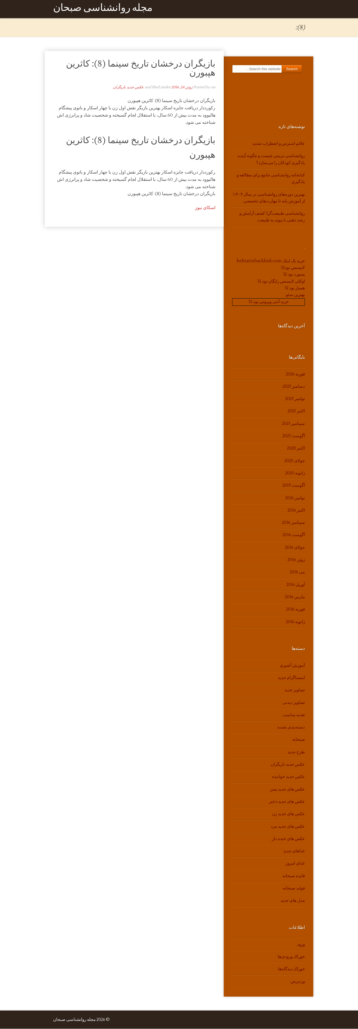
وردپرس (298, 981)
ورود (301, 944)
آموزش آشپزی (292, 665)
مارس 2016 (295, 597)
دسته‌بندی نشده (291, 727)
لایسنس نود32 (293, 268)
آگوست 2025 (293, 436)
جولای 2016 (295, 547)
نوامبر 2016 (295, 498)
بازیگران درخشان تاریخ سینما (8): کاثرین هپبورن (140, 68)
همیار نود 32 (294, 288)
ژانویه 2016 (295, 622)
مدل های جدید (293, 900)
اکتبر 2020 (296, 448)
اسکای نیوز (205, 208)
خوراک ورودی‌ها (291, 957)
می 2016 (297, 572)
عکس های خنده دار (288, 839)
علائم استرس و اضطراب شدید (279, 143)
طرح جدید (296, 752)
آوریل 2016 (295, 584)
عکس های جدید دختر (287, 802)
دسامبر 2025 (294, 386)
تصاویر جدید (294, 690)
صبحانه (298, 739)
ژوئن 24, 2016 (181, 87)
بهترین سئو (295, 295)
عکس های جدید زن (288, 814)
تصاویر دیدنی (293, 702)
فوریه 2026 (295, 374)
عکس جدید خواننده (288, 777)
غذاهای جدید (294, 851)
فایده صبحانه (293, 876)
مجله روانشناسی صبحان (102, 9)
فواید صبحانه (294, 888)
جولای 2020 (294, 460)
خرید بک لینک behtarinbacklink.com (271, 261)
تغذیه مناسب (293, 715)
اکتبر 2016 (296, 510)
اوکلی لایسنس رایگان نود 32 (281, 281)
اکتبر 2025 (296, 411)
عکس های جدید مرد (288, 826)
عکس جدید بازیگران (128, 87)
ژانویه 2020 (295, 473)
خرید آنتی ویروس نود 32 (268, 302)
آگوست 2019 (293, 485)
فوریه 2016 (295, 609)
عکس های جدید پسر (287, 789)
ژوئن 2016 (296, 560)
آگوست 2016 (293, 535)
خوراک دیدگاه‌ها (291, 969)
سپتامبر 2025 (293, 424)
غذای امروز (295, 863)
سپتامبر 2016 (293, 523)
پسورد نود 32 (294, 274)
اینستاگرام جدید (291, 678)
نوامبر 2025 (295, 399)
